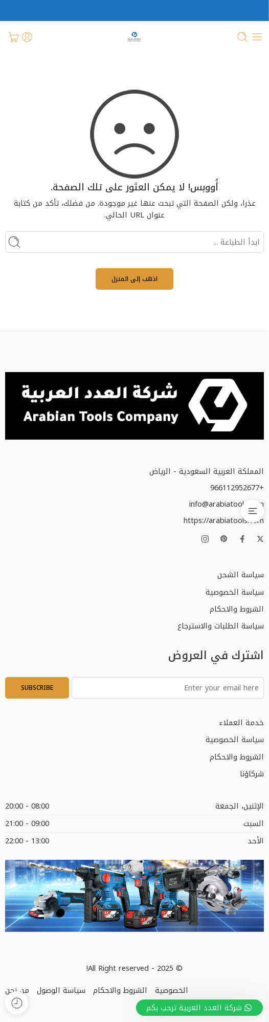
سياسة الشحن (240, 575)
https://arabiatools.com (224, 520)
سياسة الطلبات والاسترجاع (220, 626)
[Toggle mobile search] (242, 36)
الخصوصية (171, 990)
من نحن (17, 990)
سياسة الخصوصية (235, 592)
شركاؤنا (252, 774)
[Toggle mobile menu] (257, 37)
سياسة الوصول (61, 990)
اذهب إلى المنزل (134, 279)
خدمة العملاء (241, 722)
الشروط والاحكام (237, 609)
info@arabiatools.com (226, 504)
